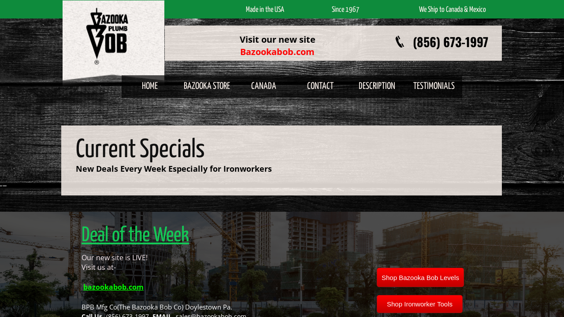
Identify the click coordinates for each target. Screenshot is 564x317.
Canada (263, 86)
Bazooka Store (207, 86)
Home (150, 86)
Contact (320, 86)
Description (377, 86)
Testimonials (434, 86)
